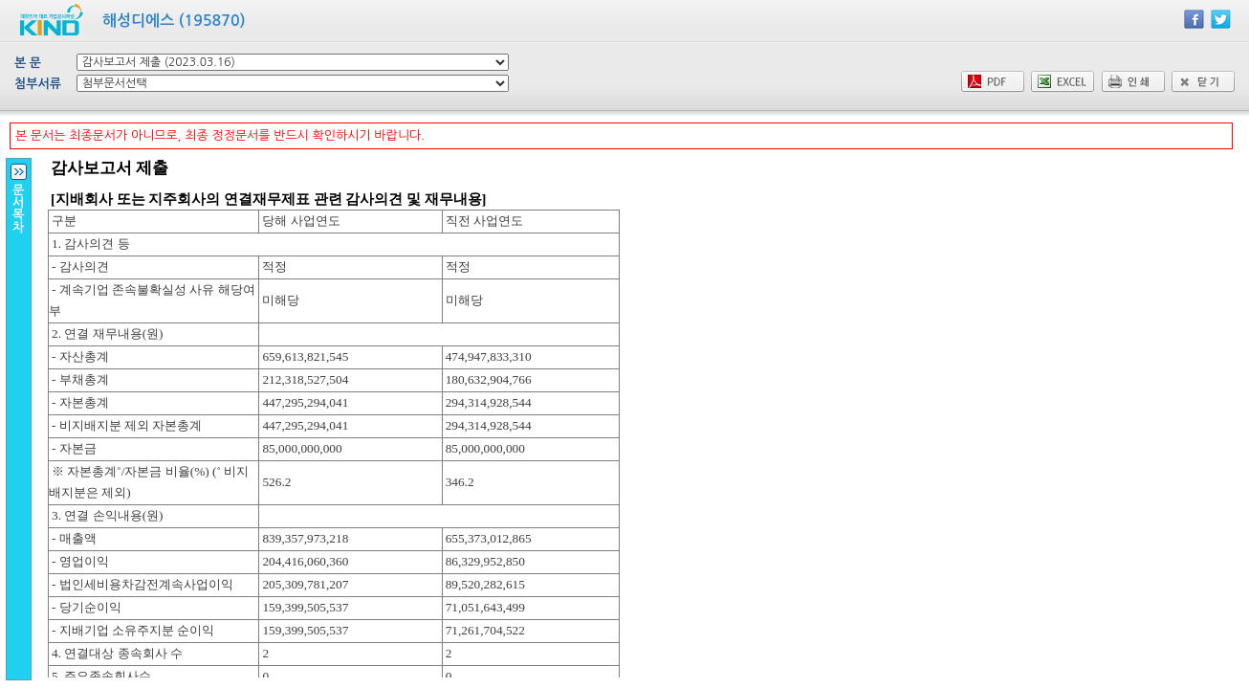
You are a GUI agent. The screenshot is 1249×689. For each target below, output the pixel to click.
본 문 (27, 62)
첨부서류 (37, 84)
